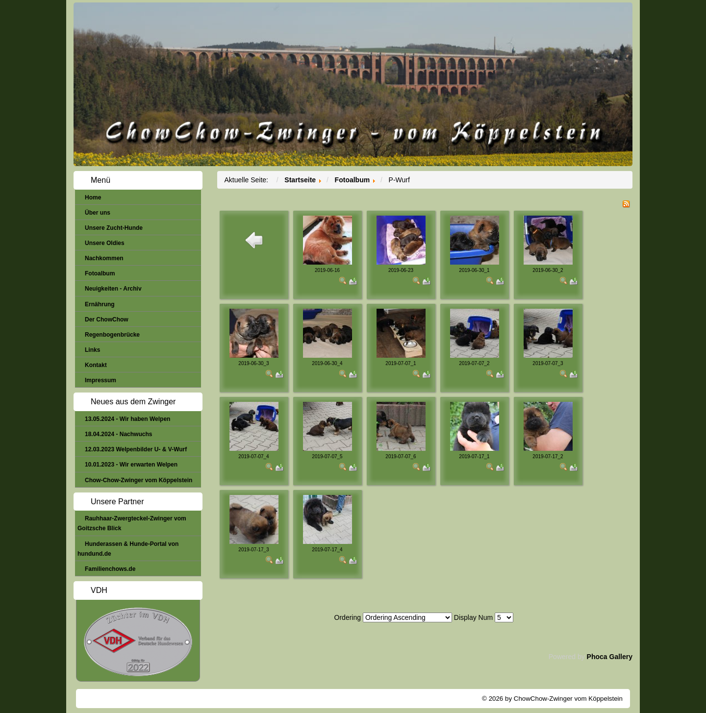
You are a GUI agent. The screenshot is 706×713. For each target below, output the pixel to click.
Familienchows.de (110, 568)
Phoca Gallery (609, 657)
